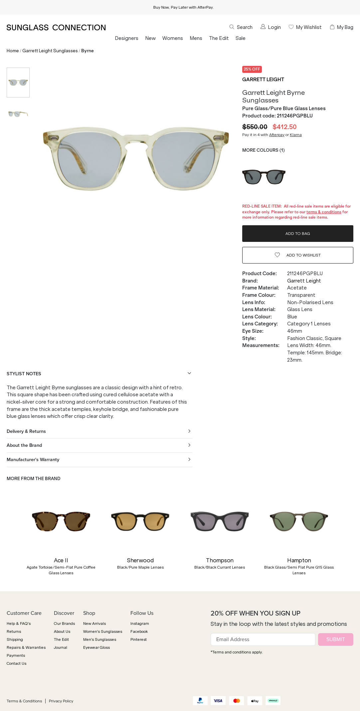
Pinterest (138, 639)
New (150, 38)
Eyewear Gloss (96, 647)
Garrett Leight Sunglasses (50, 51)
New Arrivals (94, 623)
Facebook (139, 631)
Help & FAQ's (19, 623)
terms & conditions (323, 212)
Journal (60, 647)
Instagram (139, 623)
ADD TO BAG (297, 233)
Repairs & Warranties (26, 647)
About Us (62, 631)
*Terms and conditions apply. (237, 652)
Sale (241, 38)
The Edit (219, 38)
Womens (172, 38)
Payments (16, 655)
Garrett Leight (263, 80)
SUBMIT (335, 639)
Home (13, 51)
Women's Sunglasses (102, 631)
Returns (14, 631)
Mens (196, 38)
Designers (126, 38)
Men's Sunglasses (99, 639)
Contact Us (16, 663)
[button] (10, 537)
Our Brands (64, 623)
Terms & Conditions (24, 701)
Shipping (15, 639)
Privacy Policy (61, 701)
